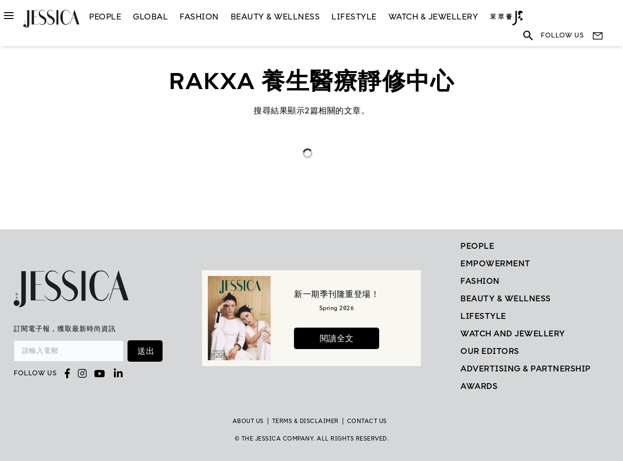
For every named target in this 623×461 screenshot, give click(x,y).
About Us (248, 421)
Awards (478, 386)
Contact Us (367, 421)
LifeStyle (354, 16)
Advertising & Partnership (525, 368)
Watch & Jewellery (433, 16)
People (105, 16)
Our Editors (489, 351)
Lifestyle (483, 316)
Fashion (199, 16)
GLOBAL (150, 16)
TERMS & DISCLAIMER (305, 421)
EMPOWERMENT (495, 263)
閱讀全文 (337, 338)
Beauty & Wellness (275, 16)
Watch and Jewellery (512, 333)
